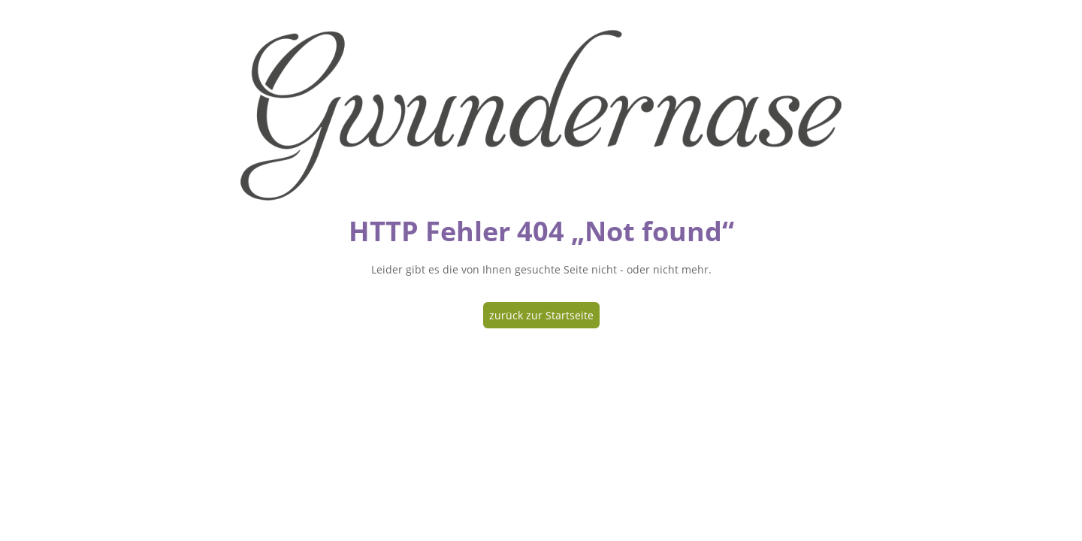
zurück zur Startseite (541, 315)
